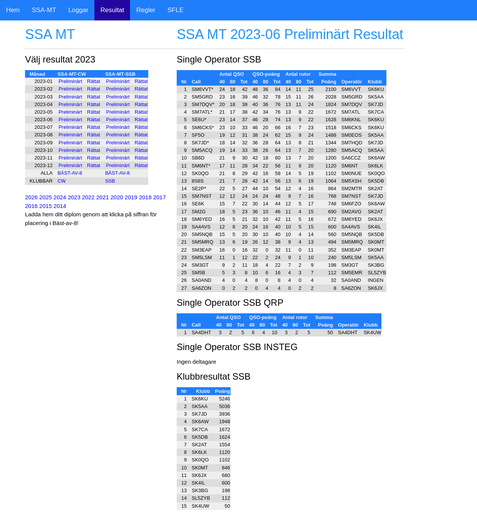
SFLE (176, 10)
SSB (110, 181)
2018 (145, 197)
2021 (102, 197)
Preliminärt (70, 81)
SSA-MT (44, 10)
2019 (131, 197)
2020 (116, 197)
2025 (45, 197)
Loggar (78, 10)
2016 (31, 206)
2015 (45, 206)
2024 (59, 197)
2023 (74, 197)
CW (62, 181)
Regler (145, 10)
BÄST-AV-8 (70, 173)
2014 (59, 206)
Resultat (112, 10)
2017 (159, 197)
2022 (88, 197)
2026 (31, 197)
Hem (13, 10)
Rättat (93, 81)
